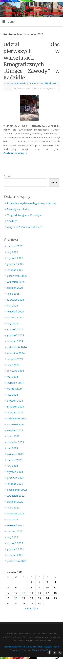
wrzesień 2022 (16, 495)
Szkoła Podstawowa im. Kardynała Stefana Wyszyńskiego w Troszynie (33, 12)
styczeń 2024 (15, 400)
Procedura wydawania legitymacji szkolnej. (31, 203)
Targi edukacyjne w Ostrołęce (24, 215)
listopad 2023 (15, 412)
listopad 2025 (15, 270)
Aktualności (50, 83)
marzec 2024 (14, 388)
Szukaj (7, 176)
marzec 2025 (14, 317)
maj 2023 (12, 448)
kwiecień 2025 (15, 311)
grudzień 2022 (15, 477)
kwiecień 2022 (15, 525)
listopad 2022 (15, 483)
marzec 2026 (14, 246)
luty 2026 (12, 252)
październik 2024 (17, 347)
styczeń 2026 (15, 258)
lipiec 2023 (13, 436)
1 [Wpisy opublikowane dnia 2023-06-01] (31, 582)
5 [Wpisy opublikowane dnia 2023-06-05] (8, 587)
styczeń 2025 (15, 329)
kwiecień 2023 (15, 454)
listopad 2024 (15, 341)
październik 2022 (17, 489)
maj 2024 (12, 376)
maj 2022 (12, 519)
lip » (35, 608)
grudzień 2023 (15, 406)
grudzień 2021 (15, 549)
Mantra (35, 650)
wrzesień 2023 (16, 424)
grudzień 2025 (15, 264)
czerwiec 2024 (15, 371)
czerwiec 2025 (15, 299)
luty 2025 (12, 323)
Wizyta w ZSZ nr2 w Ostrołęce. (25, 227)
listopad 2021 (15, 555)
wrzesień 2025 (16, 281)
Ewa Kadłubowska (17, 83)
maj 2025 (12, 305)
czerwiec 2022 (15, 513)
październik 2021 (17, 561)
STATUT (12, 221)
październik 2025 (17, 275)
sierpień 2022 (15, 501)
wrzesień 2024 (16, 353)
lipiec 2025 (13, 293)
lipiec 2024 (13, 365)
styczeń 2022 (15, 543)
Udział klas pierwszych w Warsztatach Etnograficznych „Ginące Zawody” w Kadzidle (31, 61)
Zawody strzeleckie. (18, 209)
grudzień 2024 (15, 335)
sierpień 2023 (15, 430)
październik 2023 (17, 418)
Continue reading (15, 153)
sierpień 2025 (15, 287)
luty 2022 (12, 537)
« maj (28, 608)
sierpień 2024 (15, 359)
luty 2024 (12, 394)
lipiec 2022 (13, 507)
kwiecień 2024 (15, 382)
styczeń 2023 (15, 472)
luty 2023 (12, 466)
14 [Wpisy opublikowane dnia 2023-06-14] (23, 592)
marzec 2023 (14, 460)
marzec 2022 (14, 531)
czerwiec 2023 (15, 442)
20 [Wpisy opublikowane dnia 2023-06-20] (15, 598)
